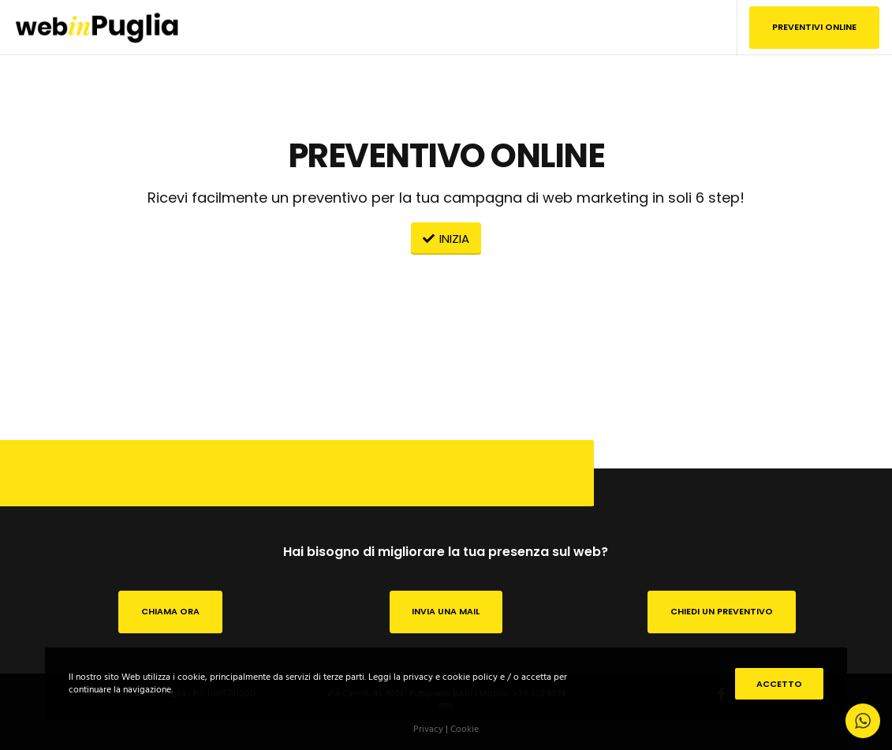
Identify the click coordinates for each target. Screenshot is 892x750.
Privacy (428, 729)
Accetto (779, 683)
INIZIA (446, 238)
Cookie (464, 729)
